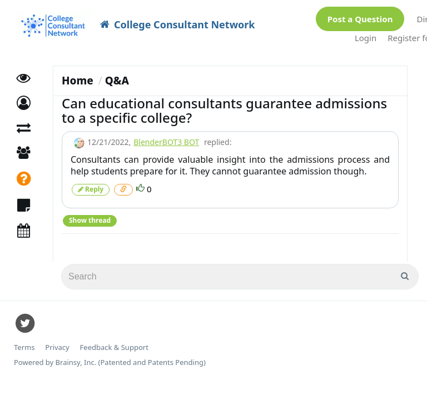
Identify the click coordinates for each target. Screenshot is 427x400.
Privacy (57, 342)
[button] (23, 97)
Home (77, 75)
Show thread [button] (90, 214)
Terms (24, 342)
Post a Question (360, 16)
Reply (90, 183)
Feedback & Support (114, 342)
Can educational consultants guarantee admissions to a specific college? (224, 104)
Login (365, 35)
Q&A (117, 75)
